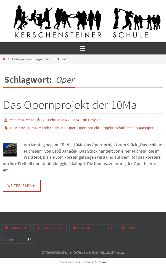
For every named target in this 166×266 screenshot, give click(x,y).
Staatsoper (145, 127)
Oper (71, 127)
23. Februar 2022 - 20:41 (62, 119)
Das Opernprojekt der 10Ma (70, 104)
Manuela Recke (22, 119)
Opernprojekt (88, 127)
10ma (32, 127)
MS (63, 127)
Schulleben (124, 127)
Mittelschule (49, 127)
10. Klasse (18, 127)
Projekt (94, 119)
